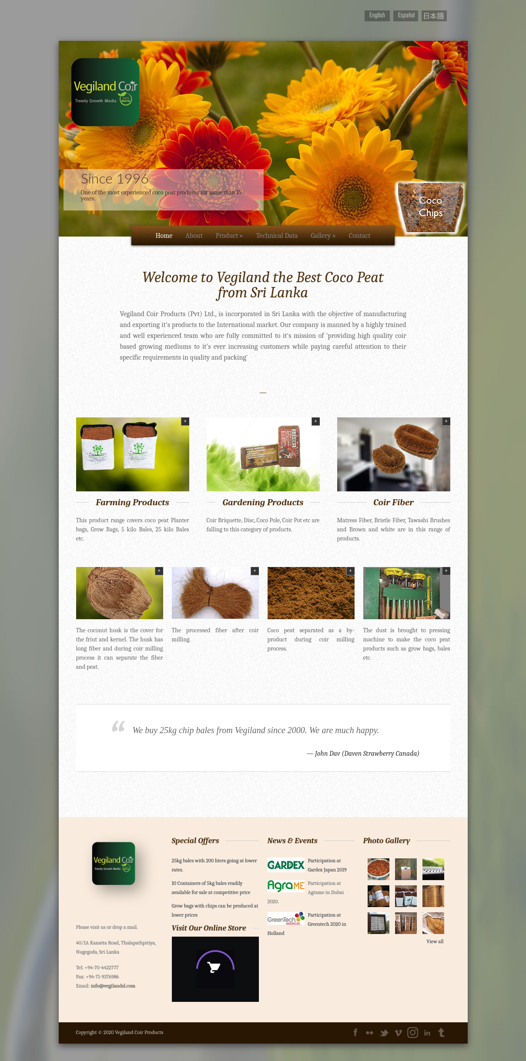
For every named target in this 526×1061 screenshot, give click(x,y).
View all (434, 941)
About (193, 236)
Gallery (323, 236)
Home (163, 236)
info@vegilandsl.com (113, 986)
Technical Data (277, 236)
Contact (360, 236)
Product (229, 236)
